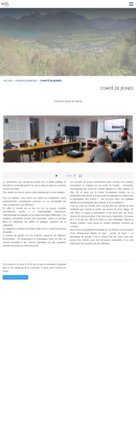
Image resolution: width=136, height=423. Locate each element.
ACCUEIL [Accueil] (7, 80)
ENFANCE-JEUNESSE (26, 80)
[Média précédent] (63, 175)
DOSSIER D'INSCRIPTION (15, 277)
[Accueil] (5, 4)
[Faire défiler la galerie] (56, 175)
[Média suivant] (74, 175)
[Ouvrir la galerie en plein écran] (80, 175)
